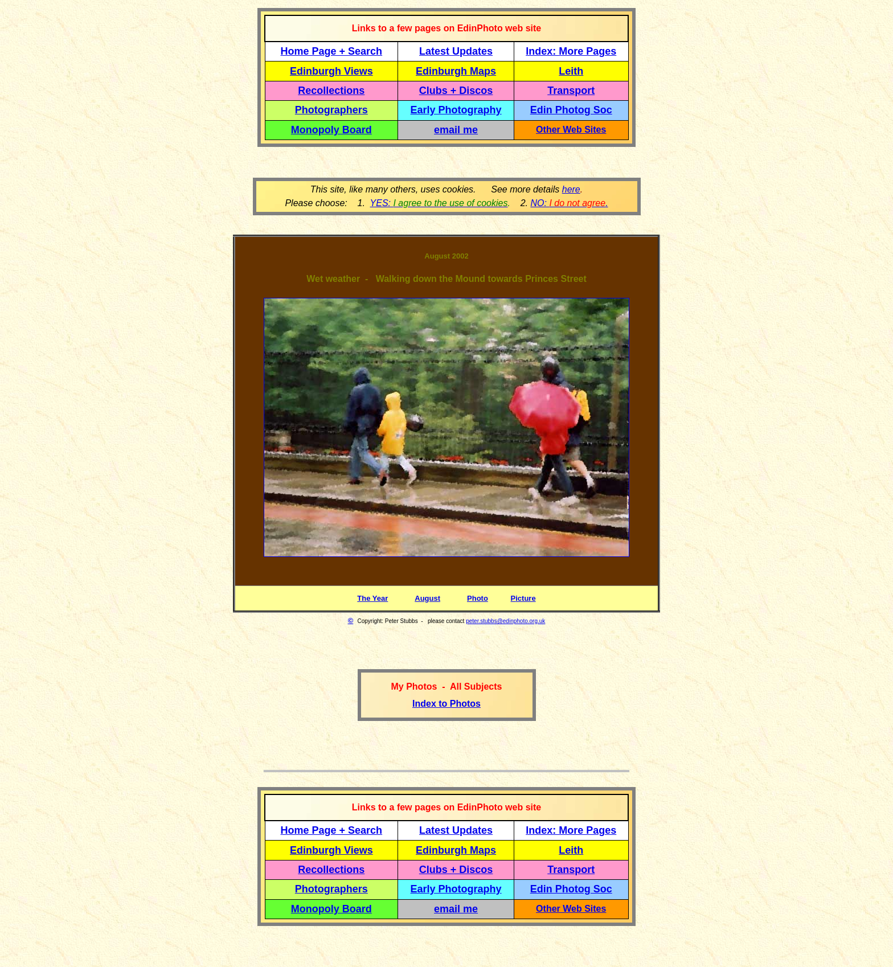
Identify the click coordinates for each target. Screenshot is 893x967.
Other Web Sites (571, 129)
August (427, 598)
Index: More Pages (571, 51)
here (571, 189)
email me (456, 130)
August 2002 (446, 256)
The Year (372, 598)
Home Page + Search (332, 51)
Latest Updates (456, 51)
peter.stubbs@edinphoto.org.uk (505, 621)
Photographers (331, 110)
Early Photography (456, 110)
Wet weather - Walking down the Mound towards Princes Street (446, 279)
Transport (571, 90)
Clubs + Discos (456, 90)
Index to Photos (446, 703)
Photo (477, 598)
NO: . (569, 203)
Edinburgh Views (331, 71)
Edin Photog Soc (571, 110)
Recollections (331, 90)
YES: (439, 203)
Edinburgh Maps (456, 71)
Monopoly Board (331, 130)
